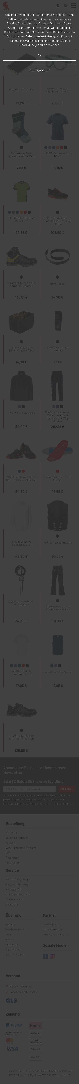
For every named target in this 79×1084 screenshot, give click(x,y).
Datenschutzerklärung (40, 36)
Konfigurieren (39, 70)
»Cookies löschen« (37, 40)
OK (40, 55)
